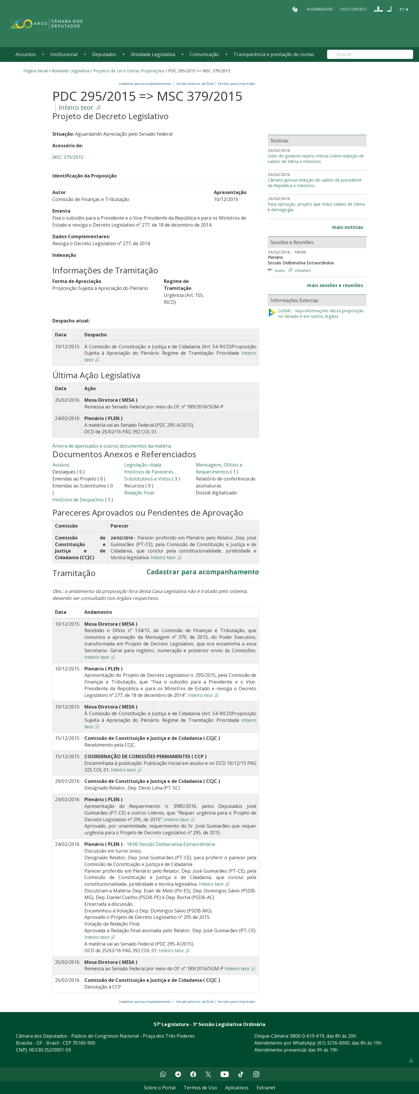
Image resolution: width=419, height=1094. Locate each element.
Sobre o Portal (159, 1087)
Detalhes (303, 270)
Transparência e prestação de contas (273, 54)
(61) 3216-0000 (333, 1043)
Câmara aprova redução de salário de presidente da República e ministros (315, 182)
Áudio (280, 270)
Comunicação (204, 54)
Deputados (104, 54)
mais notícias (347, 227)
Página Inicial (35, 70)
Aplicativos (236, 1087)
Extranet (266, 1087)
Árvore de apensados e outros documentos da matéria (111, 446)
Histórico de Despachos (78, 499)
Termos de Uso (200, 1087)
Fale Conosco (353, 9)
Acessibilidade (320, 9)
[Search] (370, 54)
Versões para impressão (235, 83)
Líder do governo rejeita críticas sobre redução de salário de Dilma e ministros (316, 158)
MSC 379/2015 (68, 157)
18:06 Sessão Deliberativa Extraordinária (171, 844)
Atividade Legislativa (153, 54)
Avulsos (60, 465)
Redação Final (139, 492)
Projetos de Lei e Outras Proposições (128, 70)
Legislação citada (142, 465)
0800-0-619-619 (307, 1036)
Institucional (63, 54)
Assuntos (25, 54)
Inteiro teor (76, 107)
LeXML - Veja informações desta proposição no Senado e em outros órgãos (316, 313)
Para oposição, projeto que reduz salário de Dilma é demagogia (316, 207)
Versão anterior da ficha (195, 83)
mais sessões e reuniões (335, 285)
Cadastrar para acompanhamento (146, 83)
